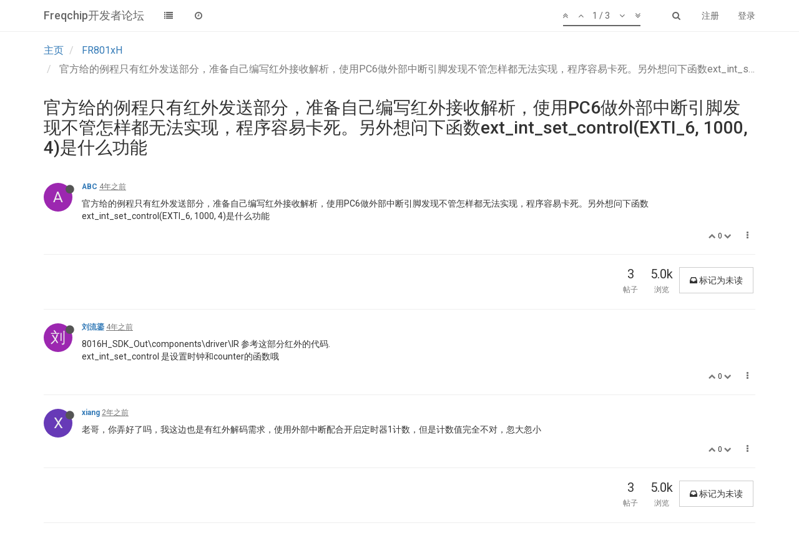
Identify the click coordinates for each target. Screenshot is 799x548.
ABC (89, 186)
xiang (91, 412)
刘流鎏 (93, 327)
